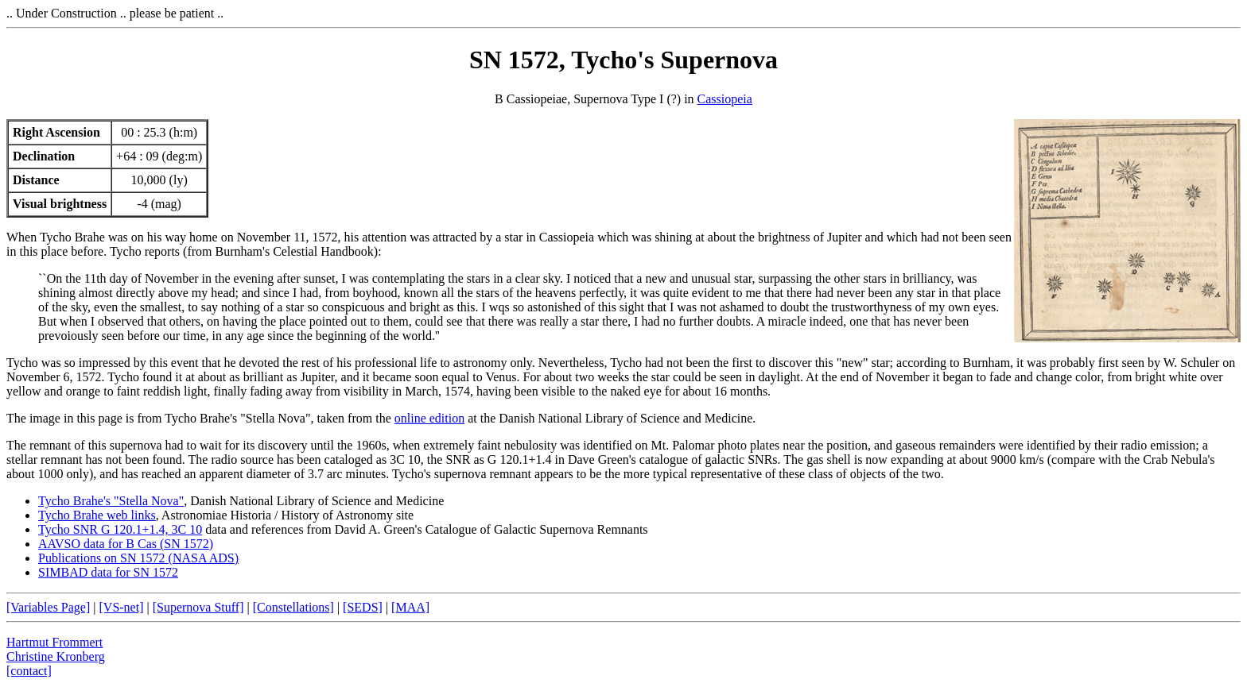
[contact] (29, 670)
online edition (429, 418)
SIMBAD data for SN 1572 (108, 572)
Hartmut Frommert (54, 642)
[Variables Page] (48, 607)
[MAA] (410, 607)
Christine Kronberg (55, 656)
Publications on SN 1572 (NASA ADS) (138, 558)
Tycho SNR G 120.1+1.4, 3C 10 (120, 529)
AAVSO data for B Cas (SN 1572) (125, 543)
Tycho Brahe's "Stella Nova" (111, 501)
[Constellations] (293, 607)
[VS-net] (121, 607)
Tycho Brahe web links (97, 515)
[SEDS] (363, 607)
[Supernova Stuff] (198, 607)
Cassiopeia (724, 99)
